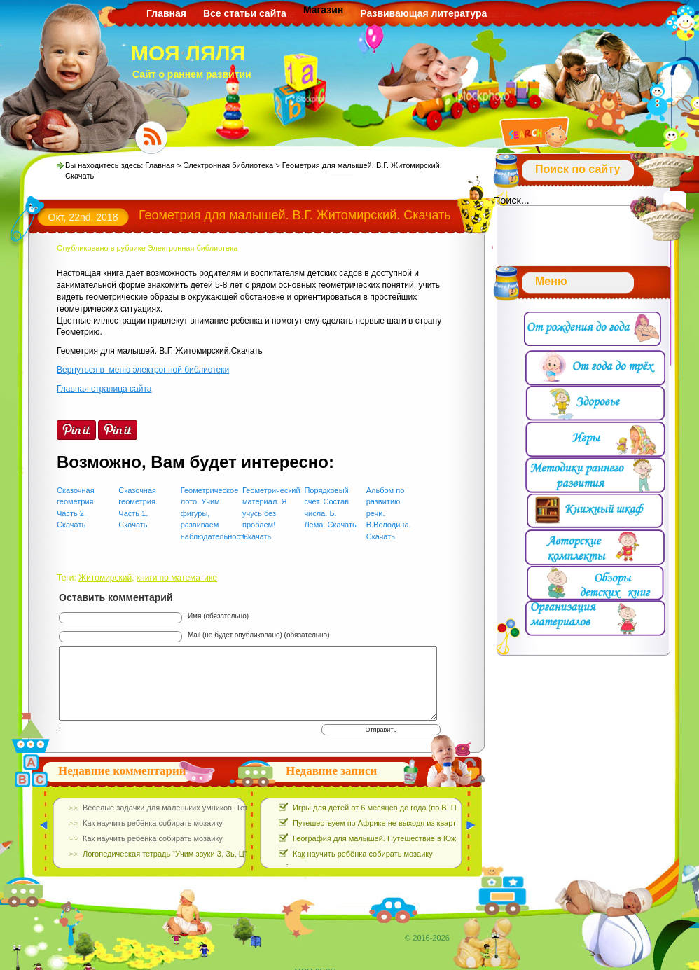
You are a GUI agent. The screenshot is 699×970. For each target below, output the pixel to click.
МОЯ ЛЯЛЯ (188, 52)
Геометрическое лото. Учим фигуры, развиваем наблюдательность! (207, 513)
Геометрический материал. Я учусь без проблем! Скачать (268, 513)
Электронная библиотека (228, 165)
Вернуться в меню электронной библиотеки (143, 370)
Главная (166, 13)
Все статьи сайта (244, 13)
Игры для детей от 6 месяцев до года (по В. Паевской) (390, 807)
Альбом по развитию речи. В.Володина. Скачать (388, 513)
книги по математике (177, 578)
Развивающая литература (423, 13)
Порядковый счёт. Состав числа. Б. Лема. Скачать (330, 507)
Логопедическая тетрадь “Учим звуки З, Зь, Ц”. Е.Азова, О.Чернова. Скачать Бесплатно (239, 854)
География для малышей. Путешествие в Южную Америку (398, 838)
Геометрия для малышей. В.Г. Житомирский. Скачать (295, 215)
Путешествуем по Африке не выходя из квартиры (381, 823)
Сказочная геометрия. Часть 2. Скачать (76, 507)
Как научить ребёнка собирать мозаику (363, 854)
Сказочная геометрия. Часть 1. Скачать (138, 507)
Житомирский (105, 578)
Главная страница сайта (104, 389)
